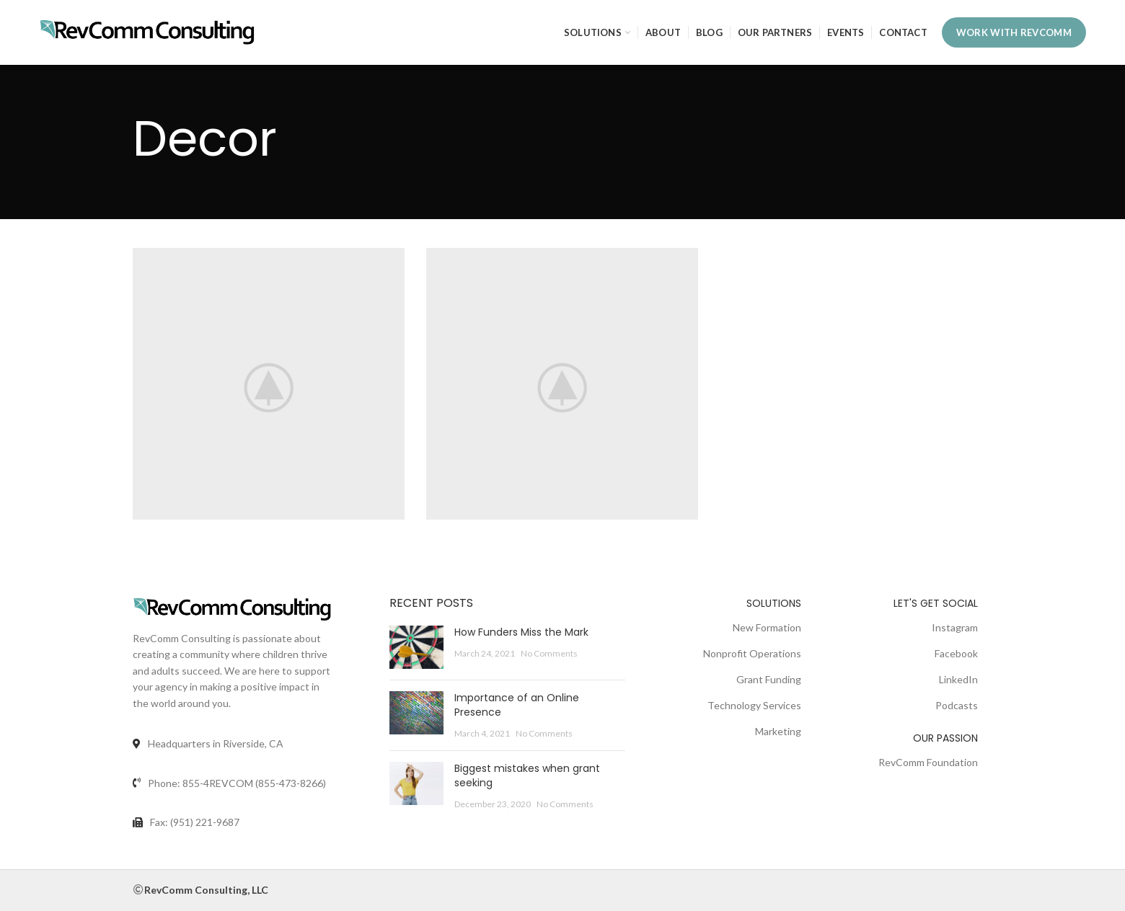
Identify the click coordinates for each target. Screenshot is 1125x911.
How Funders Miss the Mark (521, 632)
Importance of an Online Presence (516, 704)
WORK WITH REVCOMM (1014, 32)
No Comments (549, 653)
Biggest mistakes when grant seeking (527, 775)
